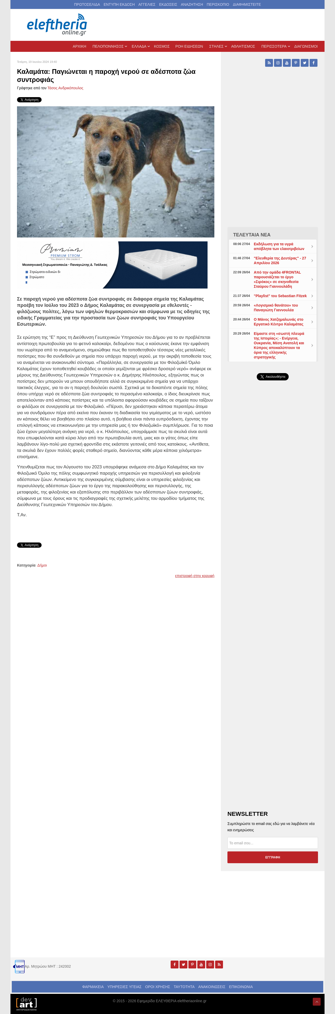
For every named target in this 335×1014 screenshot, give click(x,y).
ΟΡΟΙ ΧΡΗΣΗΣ (157, 987)
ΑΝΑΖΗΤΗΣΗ (192, 4)
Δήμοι (42, 565)
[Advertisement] (272, 509)
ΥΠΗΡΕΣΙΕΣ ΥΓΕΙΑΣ (124, 987)
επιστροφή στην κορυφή (194, 576)
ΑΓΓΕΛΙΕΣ (146, 4)
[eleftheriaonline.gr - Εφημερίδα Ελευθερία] (57, 25)
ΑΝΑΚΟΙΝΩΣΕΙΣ (212, 987)
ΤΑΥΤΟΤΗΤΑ (184, 987)
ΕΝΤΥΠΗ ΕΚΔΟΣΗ (119, 4)
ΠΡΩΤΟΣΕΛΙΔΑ (87, 4)
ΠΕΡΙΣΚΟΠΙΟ (218, 4)
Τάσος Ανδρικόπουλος (65, 88)
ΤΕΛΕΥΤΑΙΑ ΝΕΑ (252, 234)
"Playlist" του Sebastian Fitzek (280, 296)
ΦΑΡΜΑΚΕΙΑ (93, 987)
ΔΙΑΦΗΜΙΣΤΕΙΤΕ (247, 4)
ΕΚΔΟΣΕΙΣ (168, 4)
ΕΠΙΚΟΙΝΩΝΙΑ (241, 987)
